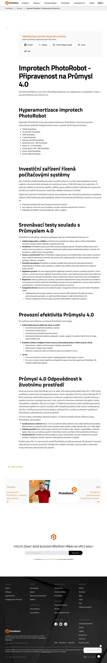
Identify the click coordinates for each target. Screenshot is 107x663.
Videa (81, 599)
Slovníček (71, 643)
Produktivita (58, 596)
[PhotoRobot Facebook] (56, 624)
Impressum (63, 643)
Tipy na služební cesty (61, 613)
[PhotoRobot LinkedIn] (65, 624)
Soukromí (82, 639)
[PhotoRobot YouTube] (60, 624)
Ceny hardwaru (35, 609)
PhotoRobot (9, 8)
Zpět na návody (17, 466)
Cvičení (81, 588)
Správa (81, 627)
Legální (81, 631)
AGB (55, 643)
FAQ (80, 603)
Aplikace (32, 599)
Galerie (32, 592)
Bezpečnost (83, 635)
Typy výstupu (34, 588)
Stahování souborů (85, 607)
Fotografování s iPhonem (13, 599)
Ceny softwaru (34, 613)
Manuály (19, 8)
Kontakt (57, 609)
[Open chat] (99, 656)
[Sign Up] (76, 553)
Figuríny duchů (10, 596)
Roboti (7, 588)
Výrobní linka (58, 588)
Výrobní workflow (60, 592)
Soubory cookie (84, 642)
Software (8, 592)
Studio (91, 3)
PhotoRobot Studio (60, 605)
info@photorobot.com (47, 652)
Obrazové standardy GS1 (38, 596)
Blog (80, 596)
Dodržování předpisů (86, 624)
